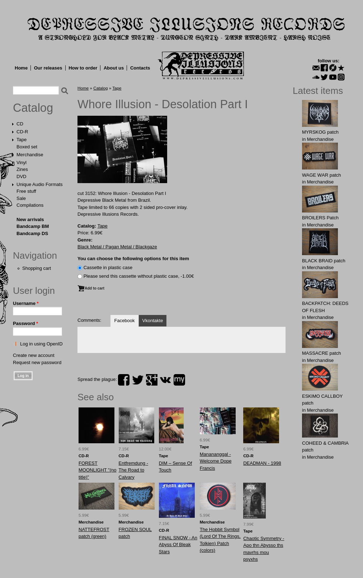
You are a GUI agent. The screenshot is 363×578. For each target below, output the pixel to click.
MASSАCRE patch (321, 353)
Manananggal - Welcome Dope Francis (216, 461)
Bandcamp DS (32, 233)
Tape (21, 139)
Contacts (140, 68)
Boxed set (26, 146)
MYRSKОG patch (320, 132)
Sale (21, 198)
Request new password (37, 362)
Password (25, 323)
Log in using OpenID (41, 344)
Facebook (124, 320)
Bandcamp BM (32, 226)
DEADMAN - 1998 (262, 463)
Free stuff (26, 191)
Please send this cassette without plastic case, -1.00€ (139, 276)
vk (165, 380)
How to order (83, 68)
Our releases (48, 68)
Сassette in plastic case (108, 267)
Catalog (33, 107)
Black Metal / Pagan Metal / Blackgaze (117, 246)
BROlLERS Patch (320, 217)
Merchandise (29, 154)
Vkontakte (152, 320)
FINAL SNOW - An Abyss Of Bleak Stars (178, 544)
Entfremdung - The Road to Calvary (133, 470)
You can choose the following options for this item (133, 258)
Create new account (34, 355)
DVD (21, 176)
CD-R (22, 131)
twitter (137, 380)
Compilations (29, 205)
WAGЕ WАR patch (321, 175)
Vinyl (21, 162)
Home (21, 68)
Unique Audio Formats (39, 184)
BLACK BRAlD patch (323, 260)
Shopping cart (36, 268)
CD (19, 123)
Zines (22, 169)
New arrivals (30, 219)
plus (151, 380)
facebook (123, 380)
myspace (179, 380)
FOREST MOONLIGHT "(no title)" (98, 470)
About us (114, 68)
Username (26, 303)
